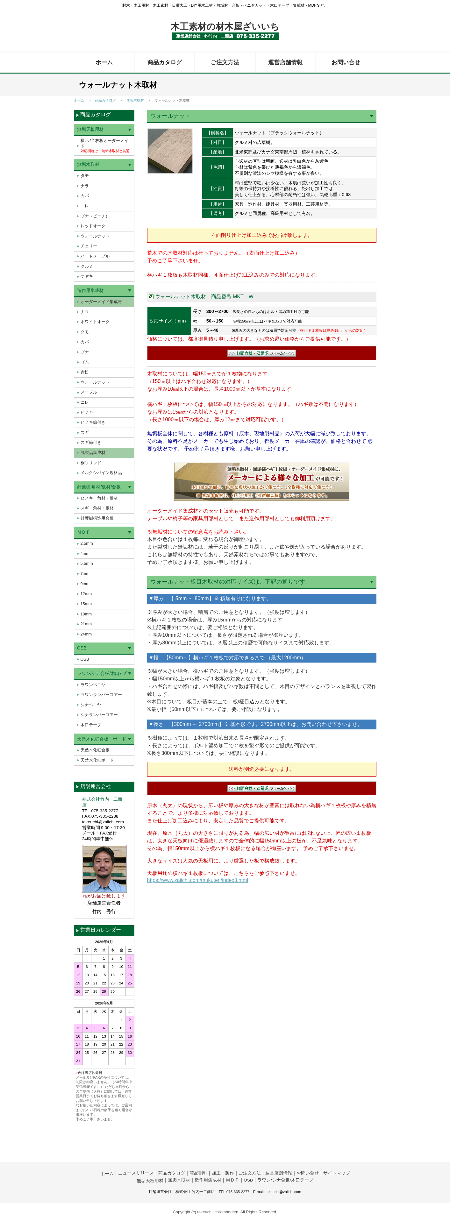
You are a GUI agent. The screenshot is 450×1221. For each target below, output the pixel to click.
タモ (85, 175)
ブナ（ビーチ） (95, 216)
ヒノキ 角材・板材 (99, 498)
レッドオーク (93, 226)
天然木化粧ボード (97, 760)
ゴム (85, 361)
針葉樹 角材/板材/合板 (99, 486)
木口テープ (91, 724)
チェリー (89, 246)
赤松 (85, 372)
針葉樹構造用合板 (97, 518)
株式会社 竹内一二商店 (195, 1192)
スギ (85, 432)
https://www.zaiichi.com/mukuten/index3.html (197, 880)
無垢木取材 (135, 100)
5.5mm (87, 563)
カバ (85, 195)
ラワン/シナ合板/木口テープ (285, 1180)
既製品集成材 (93, 452)
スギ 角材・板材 (97, 508)
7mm (85, 573)
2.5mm (87, 543)
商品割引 (198, 1173)
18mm (86, 614)
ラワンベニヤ (93, 684)
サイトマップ (336, 1173)
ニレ (85, 205)
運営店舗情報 (285, 62)
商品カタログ (164, 62)
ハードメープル (95, 256)
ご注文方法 (225, 62)
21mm (86, 623)
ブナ (85, 352)
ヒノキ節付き (93, 422)
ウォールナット (95, 236)
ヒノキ (87, 412)
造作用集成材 (90, 290)
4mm (85, 553)
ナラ (85, 185)
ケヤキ (87, 276)
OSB (82, 647)
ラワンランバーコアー (101, 694)
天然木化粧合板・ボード (101, 739)
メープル (89, 392)
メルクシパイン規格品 (101, 472)
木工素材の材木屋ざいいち (225, 27)
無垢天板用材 (90, 129)
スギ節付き (91, 442)
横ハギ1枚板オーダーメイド (105, 145)
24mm (86, 634)
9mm (85, 583)
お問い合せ (346, 62)
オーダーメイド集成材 (101, 301)
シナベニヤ (91, 704)
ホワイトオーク (95, 321)
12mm (86, 593)
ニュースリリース (136, 1173)
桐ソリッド (91, 462)
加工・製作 (223, 1173)
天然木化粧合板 (95, 750)
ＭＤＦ (83, 532)
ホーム (104, 62)
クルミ (87, 266)
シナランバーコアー (99, 714)
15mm (86, 603)
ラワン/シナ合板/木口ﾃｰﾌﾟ (103, 673)
